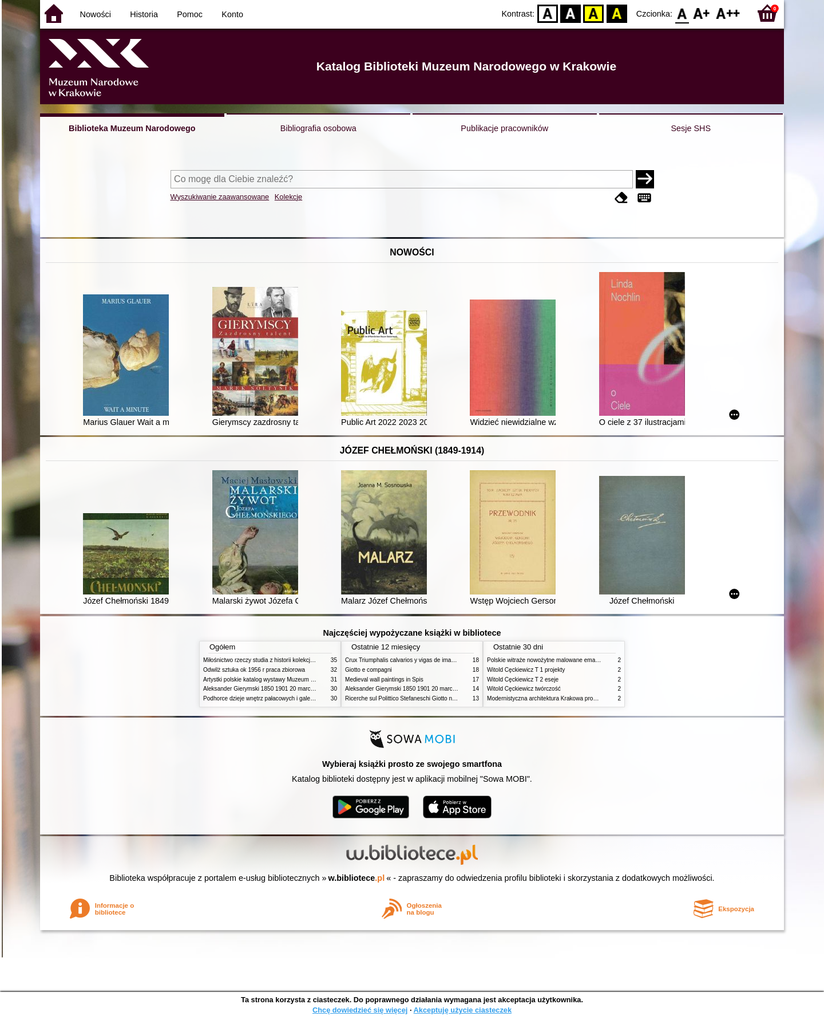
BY (617, 13)
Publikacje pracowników (504, 128)
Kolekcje (288, 196)
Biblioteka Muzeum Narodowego (132, 128)
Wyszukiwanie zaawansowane (220, 196)
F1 (701, 13)
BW (570, 13)
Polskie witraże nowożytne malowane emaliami (547, 660)
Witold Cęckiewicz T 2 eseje (522, 679)
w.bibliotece (356, 878)
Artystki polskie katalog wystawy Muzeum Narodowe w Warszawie (287, 679)
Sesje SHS (691, 128)
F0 (681, 13)
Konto (232, 14)
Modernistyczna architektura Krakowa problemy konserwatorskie (569, 698)
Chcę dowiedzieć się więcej (359, 1010)
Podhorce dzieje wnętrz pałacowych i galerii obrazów (270, 698)
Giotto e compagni (368, 670)
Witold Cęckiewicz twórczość (524, 689)
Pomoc (190, 14)
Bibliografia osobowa (318, 128)
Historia (144, 14)
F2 (728, 13)
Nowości (95, 14)
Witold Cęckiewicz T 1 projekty (526, 670)
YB (594, 13)
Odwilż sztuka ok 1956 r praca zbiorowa (254, 670)
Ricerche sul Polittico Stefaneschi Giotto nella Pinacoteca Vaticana (430, 698)
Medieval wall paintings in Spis (384, 679)
